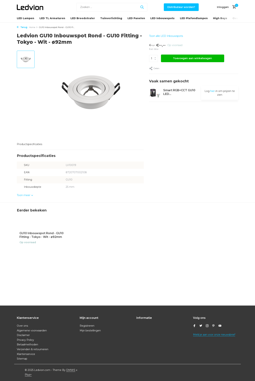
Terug (22, 27)
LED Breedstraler (82, 18)
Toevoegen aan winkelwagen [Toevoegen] (192, 58)
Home (33, 27)
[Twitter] (200, 326)
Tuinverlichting (111, 18)
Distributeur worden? (181, 7)
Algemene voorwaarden (32, 330)
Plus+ (28, 374)
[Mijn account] (223, 7)
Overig (237, 18)
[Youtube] (220, 326)
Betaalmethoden (27, 344)
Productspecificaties (29, 144)
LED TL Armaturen (52, 18)
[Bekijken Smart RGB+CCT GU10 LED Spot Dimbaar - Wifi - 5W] (155, 93)
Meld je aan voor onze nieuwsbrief (214, 334)
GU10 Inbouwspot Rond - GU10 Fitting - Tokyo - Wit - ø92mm (41, 235)
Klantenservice (26, 354)
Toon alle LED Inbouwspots (166, 36)
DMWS (70, 370)
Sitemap (22, 358)
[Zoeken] (111, 7)
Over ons (22, 325)
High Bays (220, 18)
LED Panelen (136, 18)
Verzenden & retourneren (32, 349)
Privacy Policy (25, 340)
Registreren (87, 325)
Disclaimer (23, 335)
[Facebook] (194, 326)
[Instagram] (207, 326)
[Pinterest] (213, 326)
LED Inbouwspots (162, 18)
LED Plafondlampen (194, 18)
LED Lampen (25, 18)
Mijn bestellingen (90, 330)
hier (212, 91)
